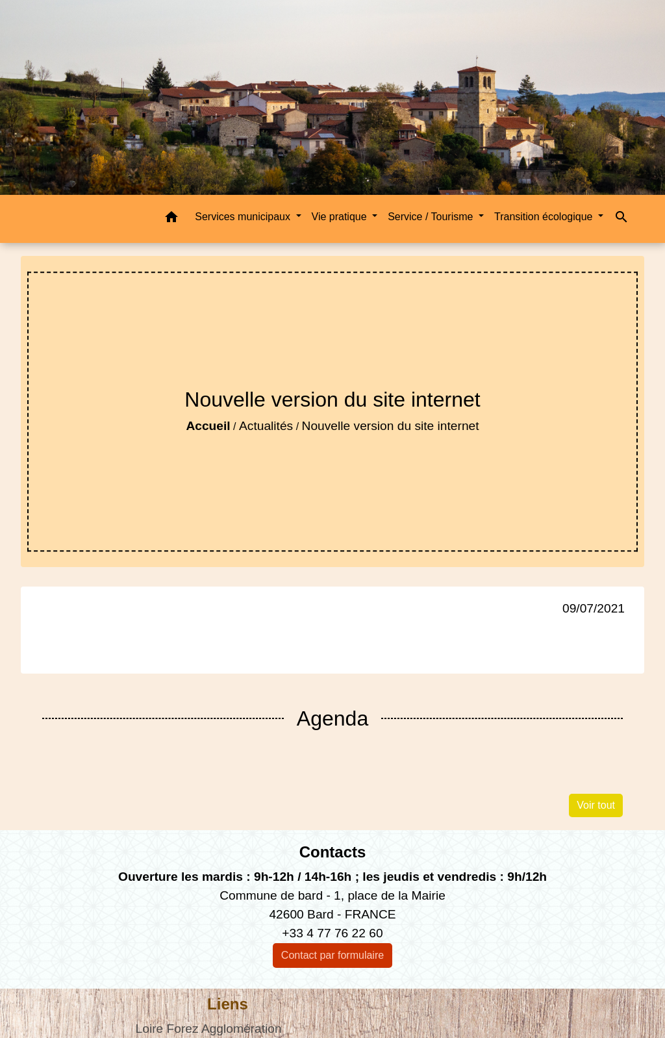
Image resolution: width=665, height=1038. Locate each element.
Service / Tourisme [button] (432, 216)
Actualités (266, 426)
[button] (171, 219)
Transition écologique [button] (545, 216)
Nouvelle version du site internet (390, 426)
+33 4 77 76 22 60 (332, 933)
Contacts (332, 852)
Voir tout (596, 805)
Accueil (208, 426)
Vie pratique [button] (341, 216)
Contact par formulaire (332, 955)
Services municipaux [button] (244, 216)
